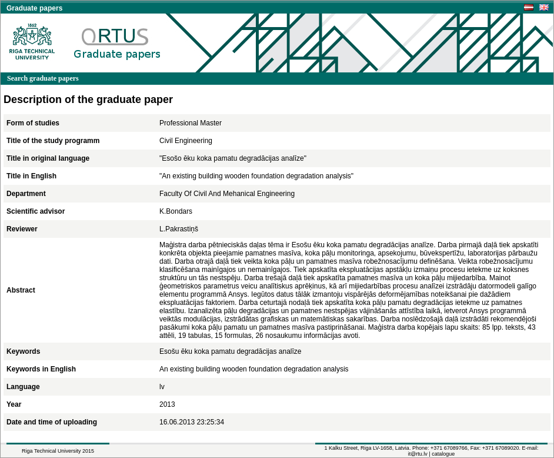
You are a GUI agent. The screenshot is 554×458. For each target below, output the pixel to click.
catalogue (443, 454)
